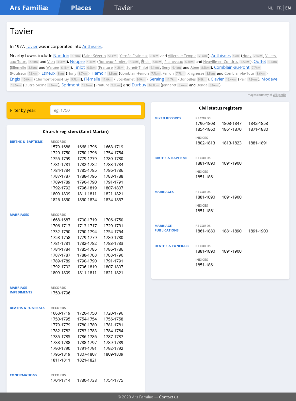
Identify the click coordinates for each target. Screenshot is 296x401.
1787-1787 (60, 176)
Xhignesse (196, 73)
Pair (242, 79)
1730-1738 (87, 380)
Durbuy (139, 85)
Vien (51, 61)
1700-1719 (87, 220)
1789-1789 (60, 182)
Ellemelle (18, 67)
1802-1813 (205, 143)
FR (279, 8)
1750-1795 (60, 319)
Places (81, 7)
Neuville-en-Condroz (220, 61)
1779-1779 (87, 158)
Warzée (52, 67)
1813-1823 (231, 143)
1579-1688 (60, 147)
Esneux (48, 73)
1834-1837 (113, 199)
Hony (71, 73)
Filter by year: (23, 110)
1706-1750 (113, 220)
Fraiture (106, 67)
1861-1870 (231, 129)
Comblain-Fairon (134, 73)
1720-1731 (113, 226)
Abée (194, 67)
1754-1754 (113, 153)
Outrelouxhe (35, 84)
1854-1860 (205, 129)
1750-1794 (87, 231)
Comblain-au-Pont (232, 67)
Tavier (32, 46)
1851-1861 (205, 177)
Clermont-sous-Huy (52, 79)
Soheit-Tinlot (137, 67)
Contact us (168, 396)
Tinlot (79, 67)
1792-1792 (60, 188)
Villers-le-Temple (182, 55)
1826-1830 (60, 199)
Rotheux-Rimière (113, 61)
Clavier (217, 79)
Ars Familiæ (29, 7)
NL (270, 8)
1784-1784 (60, 170)
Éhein (146, 61)
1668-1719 (113, 147)
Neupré (77, 61)
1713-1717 (87, 226)
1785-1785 (87, 170)
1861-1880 (205, 231)
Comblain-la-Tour (239, 73)
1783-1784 (113, 164)
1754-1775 (113, 380)
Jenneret (169, 84)
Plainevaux (173, 61)
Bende (202, 84)
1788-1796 (87, 176)
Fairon (168, 73)
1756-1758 (113, 319)
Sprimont (70, 85)
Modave (269, 79)
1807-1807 (113, 188)
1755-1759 (60, 158)
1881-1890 (205, 163)
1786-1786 (113, 170)
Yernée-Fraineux (134, 55)
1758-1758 (60, 237)
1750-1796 (87, 153)
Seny (166, 67)
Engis (15, 79)
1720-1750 (60, 153)
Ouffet (260, 61)
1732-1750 (60, 231)
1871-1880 (258, 129)
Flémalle (92, 79)
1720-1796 (113, 313)
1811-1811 (87, 194)
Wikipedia (279, 95)
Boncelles (188, 79)
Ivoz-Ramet (125, 79)
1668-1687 (60, 220)
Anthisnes (92, 46)
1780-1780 (113, 158)
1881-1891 (258, 143)
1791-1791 (113, 182)
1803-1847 (231, 123)
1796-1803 (205, 123)
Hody (247, 55)
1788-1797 (87, 342)
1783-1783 (113, 243)
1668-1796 (87, 147)
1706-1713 (60, 226)
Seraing (157, 79)
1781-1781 (60, 164)
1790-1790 (87, 182)
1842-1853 (258, 123)
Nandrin (61, 55)
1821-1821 (113, 194)
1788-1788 (113, 176)
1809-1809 (60, 194)
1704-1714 (60, 380)
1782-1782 (87, 164)
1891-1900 (231, 163)
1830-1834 (87, 199)
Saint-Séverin (94, 55)
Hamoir (98, 73)
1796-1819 (87, 188)
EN (288, 8)
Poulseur (18, 73)
